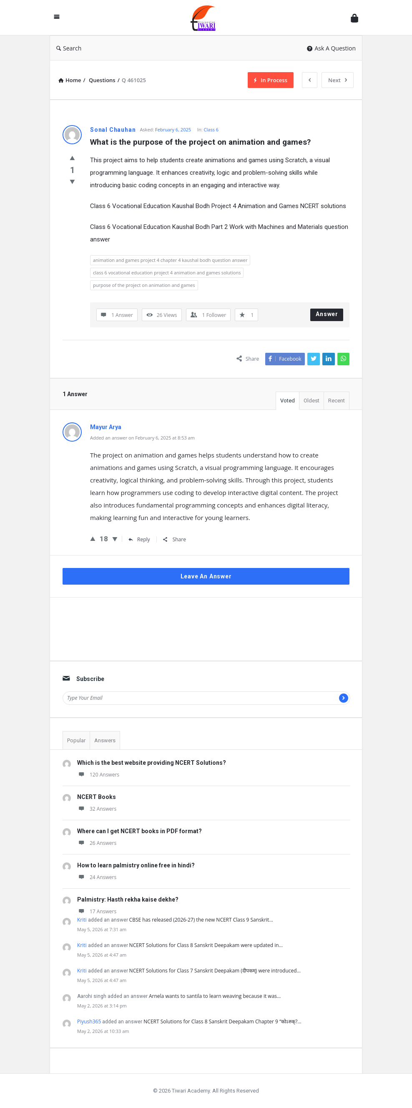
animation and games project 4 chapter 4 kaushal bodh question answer (170, 260)
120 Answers (98, 774)
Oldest (311, 400)
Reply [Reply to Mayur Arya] (139, 539)
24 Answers (96, 877)
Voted (287, 400)
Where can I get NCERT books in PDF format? (139, 831)
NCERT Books (96, 797)
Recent (336, 400)
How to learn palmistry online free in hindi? (136, 865)
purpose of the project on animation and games (144, 285)
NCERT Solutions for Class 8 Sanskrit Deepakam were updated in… (206, 945)
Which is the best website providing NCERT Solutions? (151, 762)
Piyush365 (89, 1021)
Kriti (82, 919)
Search (68, 48)
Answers (105, 740)
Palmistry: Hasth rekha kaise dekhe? (127, 899)
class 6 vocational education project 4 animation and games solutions (167, 272)
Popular (76, 740)
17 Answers (96, 911)
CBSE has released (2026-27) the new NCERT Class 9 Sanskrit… (201, 919)
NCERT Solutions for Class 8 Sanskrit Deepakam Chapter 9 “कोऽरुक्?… (222, 1021)
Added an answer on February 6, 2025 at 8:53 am (142, 438)
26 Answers (96, 843)
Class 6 (211, 129)
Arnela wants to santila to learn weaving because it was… (215, 996)
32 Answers (96, 808)
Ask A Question (331, 48)
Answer (327, 314)
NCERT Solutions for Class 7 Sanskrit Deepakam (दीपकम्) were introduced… (215, 970)
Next (337, 80)
